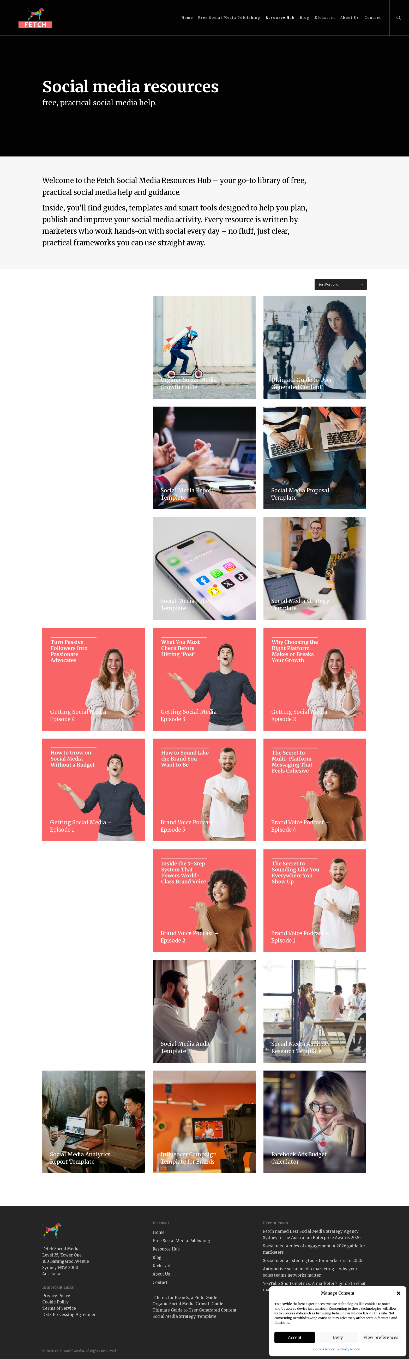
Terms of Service (59, 1308)
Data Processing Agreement (70, 1314)
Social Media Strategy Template (184, 1316)
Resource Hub (166, 1249)
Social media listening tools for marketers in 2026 (312, 1260)
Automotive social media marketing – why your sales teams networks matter (310, 1272)
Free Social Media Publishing (181, 1240)
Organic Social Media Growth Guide (188, 1303)
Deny (338, 1337)
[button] (398, 1293)
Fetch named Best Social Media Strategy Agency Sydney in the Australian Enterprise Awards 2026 (311, 1234)
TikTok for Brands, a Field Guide (185, 1297)
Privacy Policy (348, 1349)
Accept (295, 1337)
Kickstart (162, 1265)
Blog (157, 1257)
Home (159, 1232)
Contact (160, 1282)
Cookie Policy (324, 1349)
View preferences (381, 1337)
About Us (161, 1274)
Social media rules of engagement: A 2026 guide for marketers (314, 1249)
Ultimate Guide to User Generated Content (195, 1310)
